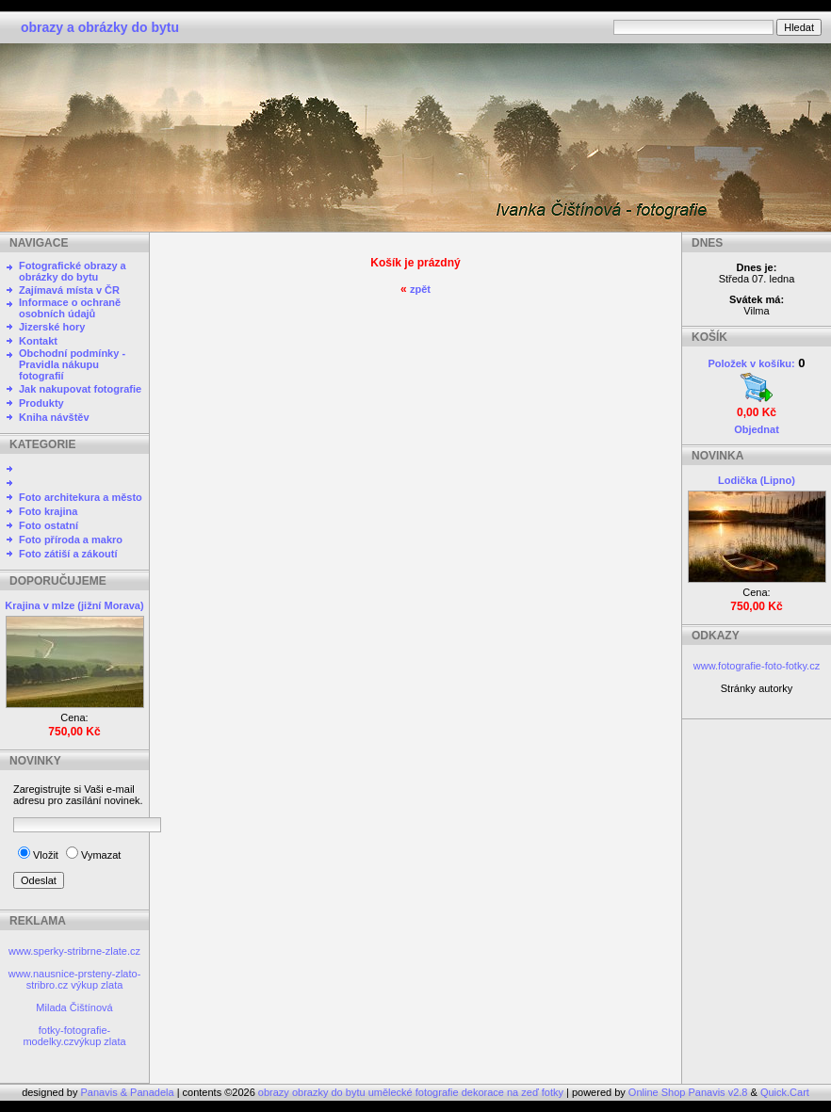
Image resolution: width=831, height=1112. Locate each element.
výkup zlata (96, 985)
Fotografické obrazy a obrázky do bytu (72, 271)
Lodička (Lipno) (756, 480)
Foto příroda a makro (70, 539)
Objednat (756, 429)
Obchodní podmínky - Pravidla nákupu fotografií (72, 364)
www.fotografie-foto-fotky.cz (756, 665)
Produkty (41, 403)
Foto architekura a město (80, 497)
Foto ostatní (48, 525)
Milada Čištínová (74, 1007)
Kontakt (38, 340)
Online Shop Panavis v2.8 (688, 1092)
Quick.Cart (784, 1092)
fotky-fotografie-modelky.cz (66, 1035)
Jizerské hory (52, 326)
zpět (420, 289)
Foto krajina (48, 511)
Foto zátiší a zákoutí (68, 553)
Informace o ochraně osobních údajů (70, 308)
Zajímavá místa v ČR (69, 290)
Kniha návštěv (54, 417)
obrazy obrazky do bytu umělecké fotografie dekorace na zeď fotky (412, 1092)
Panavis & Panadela (129, 1092)
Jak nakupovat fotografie (80, 389)
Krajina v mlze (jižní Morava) (74, 605)
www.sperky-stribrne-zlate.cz (74, 951)
